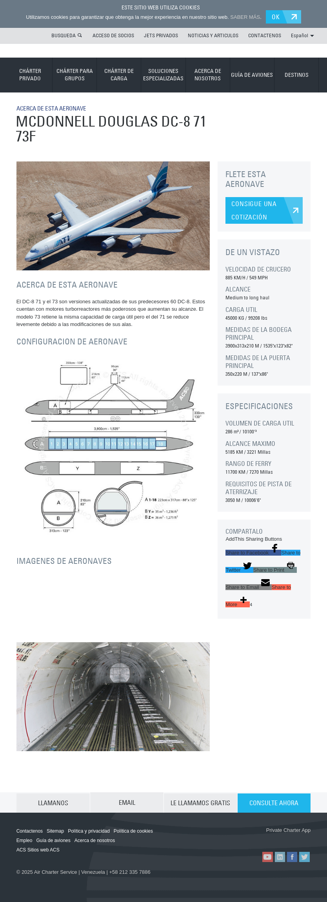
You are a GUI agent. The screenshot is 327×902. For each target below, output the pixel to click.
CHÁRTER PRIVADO (30, 74)
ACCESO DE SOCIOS (113, 35)
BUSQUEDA (63, 35)
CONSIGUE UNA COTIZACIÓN (254, 210)
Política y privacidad (89, 830)
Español (302, 35)
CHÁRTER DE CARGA (119, 74)
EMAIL (127, 802)
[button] (253, 552)
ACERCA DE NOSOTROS (207, 74)
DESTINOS (297, 74)
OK (277, 16)
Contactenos (29, 830)
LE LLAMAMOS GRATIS (200, 802)
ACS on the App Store (242, 838)
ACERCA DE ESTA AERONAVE (54, 108)
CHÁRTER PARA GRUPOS (74, 74)
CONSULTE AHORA (273, 802)
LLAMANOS (53, 802)
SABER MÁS (244, 17)
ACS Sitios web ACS (38, 849)
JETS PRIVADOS (161, 35)
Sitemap (55, 830)
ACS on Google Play (289, 838)
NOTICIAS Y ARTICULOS (213, 35)
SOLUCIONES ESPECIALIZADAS (163, 74)
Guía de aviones (53, 840)
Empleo (24, 840)
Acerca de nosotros (94, 840)
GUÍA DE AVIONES (252, 74)
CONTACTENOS (264, 35)
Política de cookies (133, 830)
